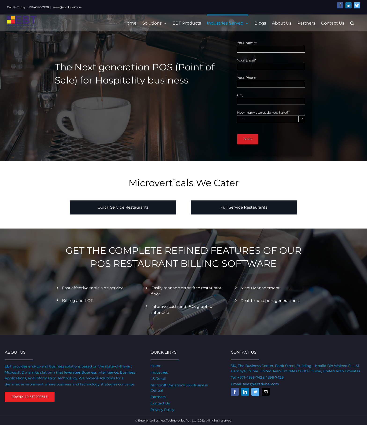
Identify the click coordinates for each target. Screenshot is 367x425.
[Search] (350, 23)
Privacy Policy (162, 409)
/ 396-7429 (272, 377)
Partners (157, 397)
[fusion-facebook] (233, 392)
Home (155, 365)
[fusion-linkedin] (244, 392)
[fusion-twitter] (254, 392)
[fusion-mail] (264, 392)
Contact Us (159, 403)
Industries (158, 372)
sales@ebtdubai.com (67, 7)
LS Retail (157, 378)
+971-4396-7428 (249, 377)
